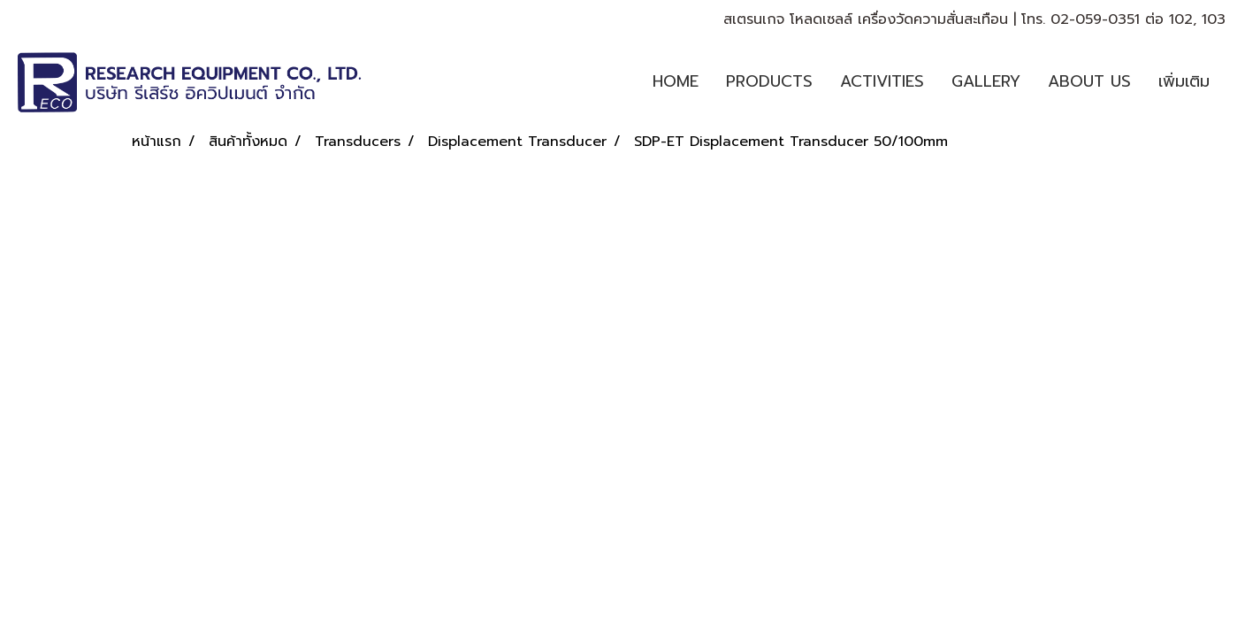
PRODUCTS (769, 81)
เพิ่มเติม (1184, 81)
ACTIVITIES (882, 81)
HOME (676, 81)
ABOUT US (1089, 81)
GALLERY (985, 81)
